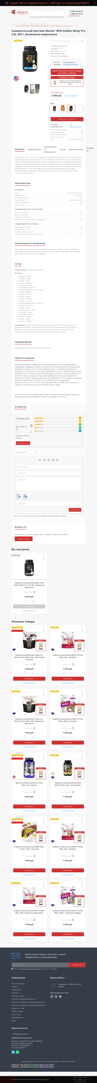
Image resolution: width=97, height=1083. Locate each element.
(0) (69, 41)
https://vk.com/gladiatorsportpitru (52, 996)
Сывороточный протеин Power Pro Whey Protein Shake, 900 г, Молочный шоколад (29, 657)
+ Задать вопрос (24, 539)
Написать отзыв (23, 443)
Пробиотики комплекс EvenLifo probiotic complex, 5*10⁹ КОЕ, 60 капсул (70, 82)
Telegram (13, 1052)
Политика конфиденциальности (31, 969)
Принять (80, 1080)
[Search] (64, 13)
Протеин (23, 24)
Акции (14, 1021)
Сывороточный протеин (38, 24)
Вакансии (15, 993)
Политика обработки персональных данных (28, 1002)
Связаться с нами (18, 1008)
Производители (17, 1017)
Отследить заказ (18, 996)
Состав (62, 149)
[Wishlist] (75, 41)
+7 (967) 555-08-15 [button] (21, 1034)
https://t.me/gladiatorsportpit (60, 996)
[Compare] (82, 41)
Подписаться (77, 965)
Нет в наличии (29, 606)
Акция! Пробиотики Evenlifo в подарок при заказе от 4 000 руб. (67, 72)
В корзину (29, 679)
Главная (14, 24)
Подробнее (45, 1080)
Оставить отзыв (75, 510)
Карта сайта (16, 1014)
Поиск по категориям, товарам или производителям (47, 17)
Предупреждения (76, 149)
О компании (16, 990)
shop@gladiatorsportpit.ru (22, 1038)
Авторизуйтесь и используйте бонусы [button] (70, 63)
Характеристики (34, 149)
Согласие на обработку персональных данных (29, 1005)
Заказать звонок (74, 16)
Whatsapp (17, 1052)
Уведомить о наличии (67, 119)
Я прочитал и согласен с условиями (35, 969)
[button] (76, 11)
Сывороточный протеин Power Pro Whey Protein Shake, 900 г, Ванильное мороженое (29, 721)
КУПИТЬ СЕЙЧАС (29, 611)
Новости (15, 987)
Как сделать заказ (18, 983)
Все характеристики (75, 125)
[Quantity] (29, 601)
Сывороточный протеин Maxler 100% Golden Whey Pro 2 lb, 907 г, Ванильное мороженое (29, 585)
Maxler (64, 46)
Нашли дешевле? (71, 96)
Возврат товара (17, 1011)
